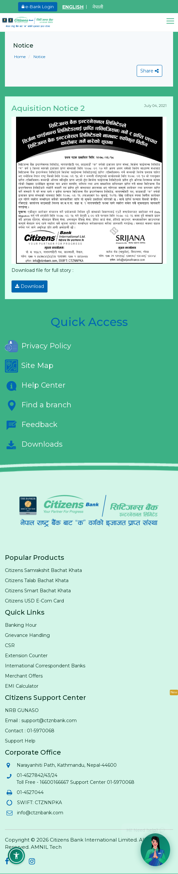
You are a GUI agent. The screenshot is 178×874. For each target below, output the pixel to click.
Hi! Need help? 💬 (146, 827)
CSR (10, 645)
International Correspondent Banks (45, 666)
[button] (172, 21)
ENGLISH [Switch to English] (73, 7)
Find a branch (38, 405)
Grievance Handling (27, 635)
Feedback (31, 425)
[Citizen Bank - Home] (33, 22)
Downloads (34, 444)
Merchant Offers (24, 676)
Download (29, 286)
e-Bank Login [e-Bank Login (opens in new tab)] (38, 6)
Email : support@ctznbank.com (41, 720)
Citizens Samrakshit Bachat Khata (43, 570)
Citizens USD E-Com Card (34, 601)
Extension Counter (26, 656)
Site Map (29, 366)
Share (149, 71)
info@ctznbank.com (39, 813)
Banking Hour (21, 625)
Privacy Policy (38, 346)
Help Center (35, 385)
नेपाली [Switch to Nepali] (97, 7)
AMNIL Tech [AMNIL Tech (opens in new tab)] (46, 847)
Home (20, 56)
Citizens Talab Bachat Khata (37, 580)
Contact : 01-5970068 (29, 731)
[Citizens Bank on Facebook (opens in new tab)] (7, 862)
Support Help (20, 741)
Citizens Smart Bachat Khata (38, 591)
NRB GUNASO (22, 710)
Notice (38, 56)
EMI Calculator (21, 686)
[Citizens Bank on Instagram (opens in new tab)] (32, 862)
